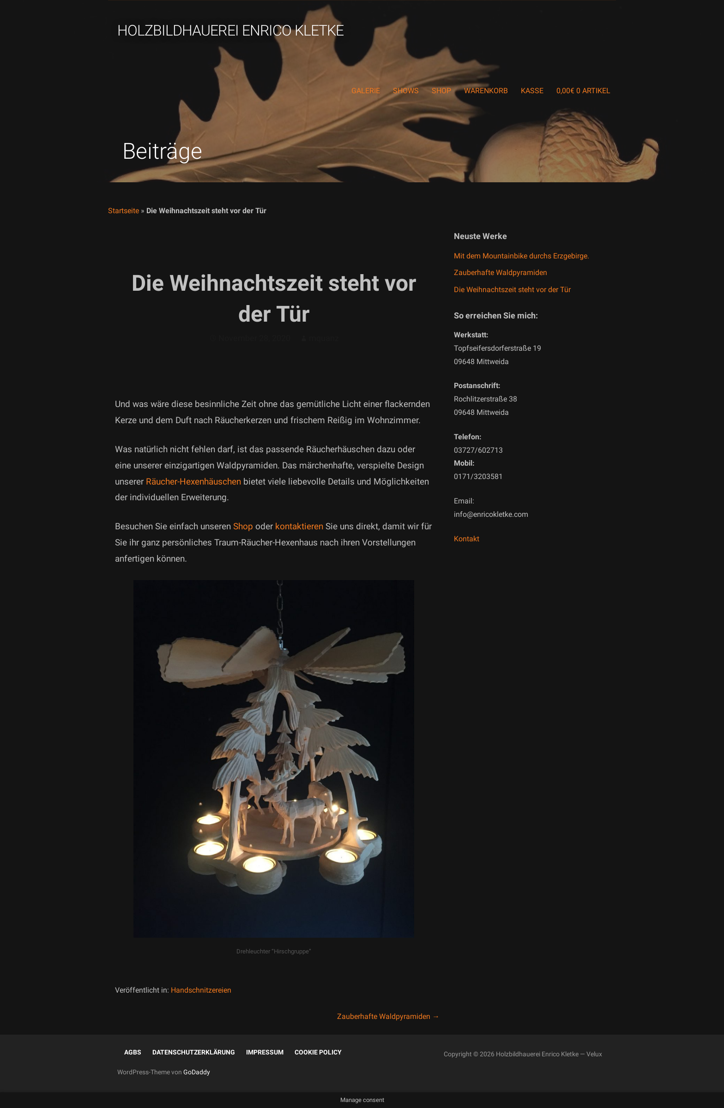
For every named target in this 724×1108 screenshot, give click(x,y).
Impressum (265, 1052)
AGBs (132, 1052)
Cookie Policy (318, 1052)
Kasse (532, 90)
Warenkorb (486, 90)
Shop (441, 90)
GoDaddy (196, 1072)
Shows (406, 90)
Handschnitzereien (201, 990)
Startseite (123, 210)
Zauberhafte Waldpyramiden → (388, 1016)
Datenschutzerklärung (193, 1052)
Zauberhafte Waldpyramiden (500, 272)
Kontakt (466, 538)
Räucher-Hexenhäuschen (193, 481)
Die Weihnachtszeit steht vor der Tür (512, 289)
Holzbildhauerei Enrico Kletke (230, 30)
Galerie (365, 90)
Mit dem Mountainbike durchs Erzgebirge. (521, 256)
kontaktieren (300, 526)
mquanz (324, 338)
